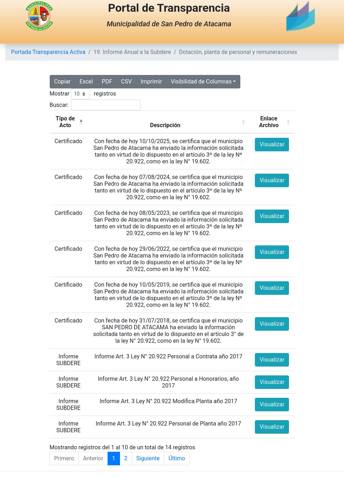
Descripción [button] (165, 125)
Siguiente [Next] (148, 458)
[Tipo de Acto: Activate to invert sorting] (68, 122)
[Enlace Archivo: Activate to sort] (272, 122)
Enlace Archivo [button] (269, 122)
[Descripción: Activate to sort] (168, 122)
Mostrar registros (83, 93)
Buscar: (59, 105)
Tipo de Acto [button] (65, 122)
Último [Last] (177, 458)
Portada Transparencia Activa (48, 52)
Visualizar (272, 144)
